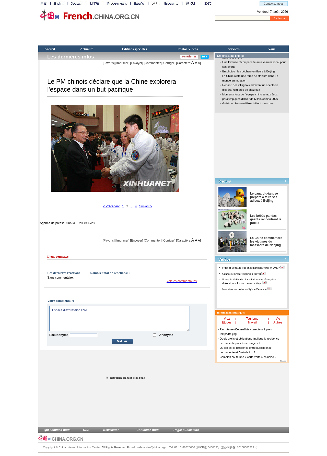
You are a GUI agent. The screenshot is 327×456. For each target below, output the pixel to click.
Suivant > (145, 206)
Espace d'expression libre (119, 318)
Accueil (49, 49)
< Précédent (111, 206)
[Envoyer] (136, 63)
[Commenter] (152, 63)
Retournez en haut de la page (127, 377)
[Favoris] (108, 63)
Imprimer (122, 63)
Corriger (168, 63)
